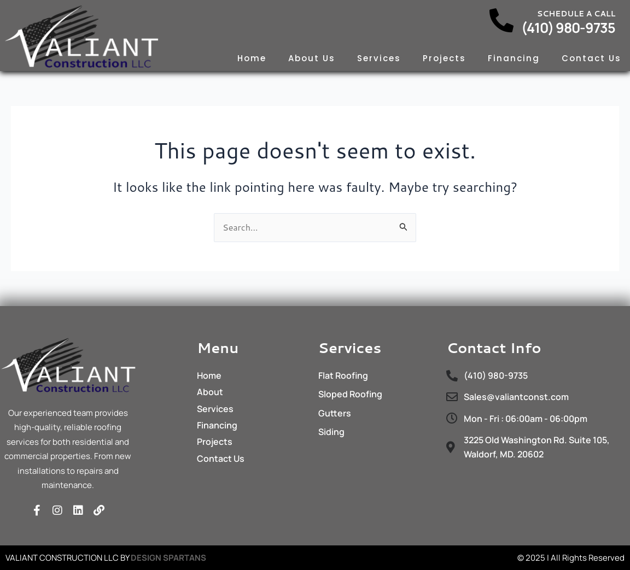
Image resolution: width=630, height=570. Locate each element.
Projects (444, 58)
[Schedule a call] (501, 21)
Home (251, 58)
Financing (514, 58)
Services (379, 58)
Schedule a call (576, 13)
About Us (311, 58)
